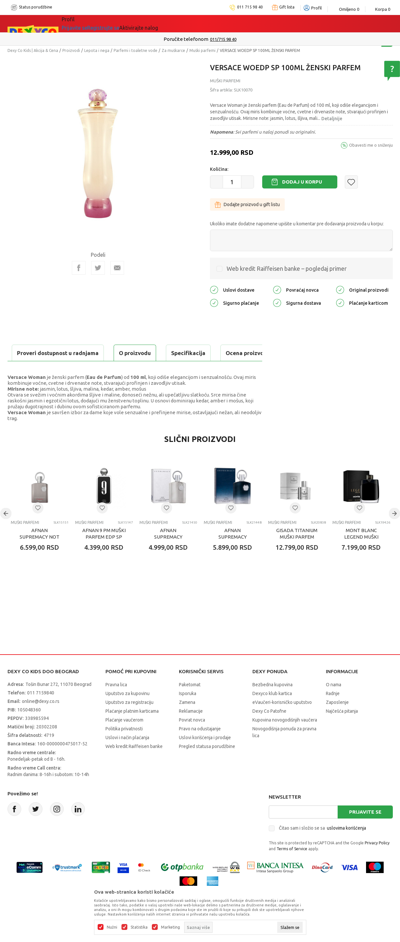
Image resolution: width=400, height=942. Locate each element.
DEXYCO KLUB (152, 23)
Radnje (333, 709)
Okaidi (190, 23)
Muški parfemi (202, 50)
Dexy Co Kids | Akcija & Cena (33, 50)
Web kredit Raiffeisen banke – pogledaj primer (287, 268)
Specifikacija (87, 353)
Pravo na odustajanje (200, 745)
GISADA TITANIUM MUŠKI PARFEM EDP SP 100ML (296, 553)
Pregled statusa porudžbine (207, 762)
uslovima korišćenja (346, 844)
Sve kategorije (84, 23)
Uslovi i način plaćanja (127, 753)
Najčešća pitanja (342, 727)
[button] (351, 181)
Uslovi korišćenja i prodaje (205, 753)
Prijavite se (365, 828)
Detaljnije (331, 118)
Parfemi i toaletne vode (135, 50)
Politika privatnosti (124, 745)
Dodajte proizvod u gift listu (247, 204)
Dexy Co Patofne (269, 727)
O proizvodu (34, 353)
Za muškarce (173, 50)
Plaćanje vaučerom (124, 736)
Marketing (170, 927)
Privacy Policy (377, 859)
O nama (333, 701)
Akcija (118, 23)
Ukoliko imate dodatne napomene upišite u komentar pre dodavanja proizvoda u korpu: (297, 223)
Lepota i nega (96, 50)
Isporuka (187, 709)
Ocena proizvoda (146, 353)
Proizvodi (71, 50)
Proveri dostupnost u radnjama (58, 369)
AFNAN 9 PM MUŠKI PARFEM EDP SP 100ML (104, 553)
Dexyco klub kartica (272, 709)
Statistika (139, 927)
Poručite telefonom (186, 39)
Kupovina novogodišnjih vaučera (284, 736)
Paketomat (189, 701)
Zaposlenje (337, 718)
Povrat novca (192, 736)
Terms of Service (292, 865)
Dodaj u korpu (302, 182)
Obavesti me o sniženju (371, 145)
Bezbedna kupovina (272, 701)
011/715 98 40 (223, 39)
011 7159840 (40, 709)
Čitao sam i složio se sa (322, 844)
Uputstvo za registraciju (129, 718)
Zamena (187, 718)
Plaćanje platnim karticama (132, 727)
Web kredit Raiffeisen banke (134, 762)
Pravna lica (116, 701)
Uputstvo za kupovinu (127, 709)
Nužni (112, 927)
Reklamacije (191, 727)
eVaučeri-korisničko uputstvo (282, 718)
